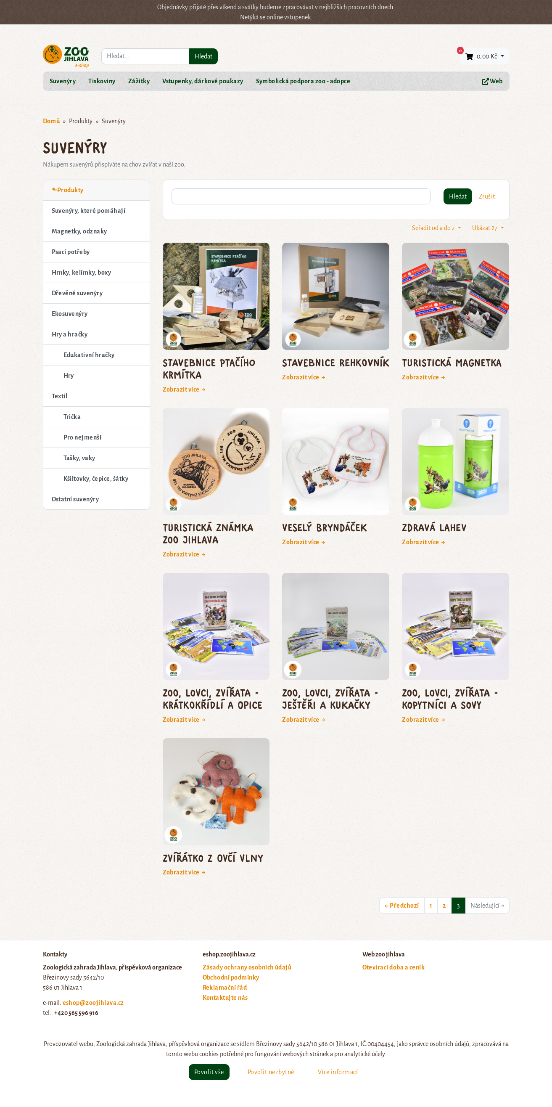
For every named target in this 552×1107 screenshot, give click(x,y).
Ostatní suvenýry (75, 499)
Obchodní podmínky (231, 977)
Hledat (203, 56)
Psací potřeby (71, 252)
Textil (60, 396)
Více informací (338, 1072)
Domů (51, 121)
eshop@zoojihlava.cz (93, 1002)
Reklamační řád (225, 987)
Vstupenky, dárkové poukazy (202, 81)
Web (492, 81)
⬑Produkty (68, 190)
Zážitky (139, 81)
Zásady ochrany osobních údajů (247, 967)
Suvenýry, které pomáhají (89, 210)
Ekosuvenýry (70, 313)
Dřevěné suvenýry (77, 293)
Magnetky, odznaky (79, 231)
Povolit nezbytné (271, 1072)
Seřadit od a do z (434, 228)
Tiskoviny (101, 81)
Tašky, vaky (79, 458)
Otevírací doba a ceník (393, 967)
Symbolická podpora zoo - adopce (303, 81)
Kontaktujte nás (225, 997)
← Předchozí (402, 905)
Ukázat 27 (485, 228)
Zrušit (487, 196)
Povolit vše (209, 1072)
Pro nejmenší (82, 437)
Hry (68, 375)
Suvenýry (63, 81)
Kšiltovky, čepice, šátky (96, 478)
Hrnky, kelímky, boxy (81, 272)
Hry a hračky (70, 334)
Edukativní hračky (89, 355)
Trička (72, 416)
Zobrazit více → (184, 389)
